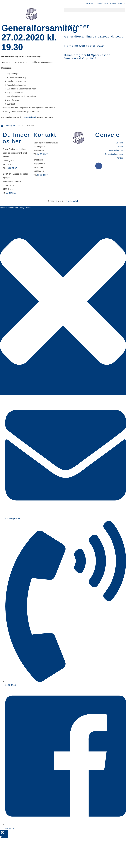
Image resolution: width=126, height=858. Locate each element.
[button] (94, 10)
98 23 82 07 (11, 193)
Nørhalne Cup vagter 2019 (84, 45)
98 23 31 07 (11, 168)
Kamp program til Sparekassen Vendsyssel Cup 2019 (87, 56)
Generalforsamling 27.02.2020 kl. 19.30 (94, 36)
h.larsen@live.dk (29, 117)
